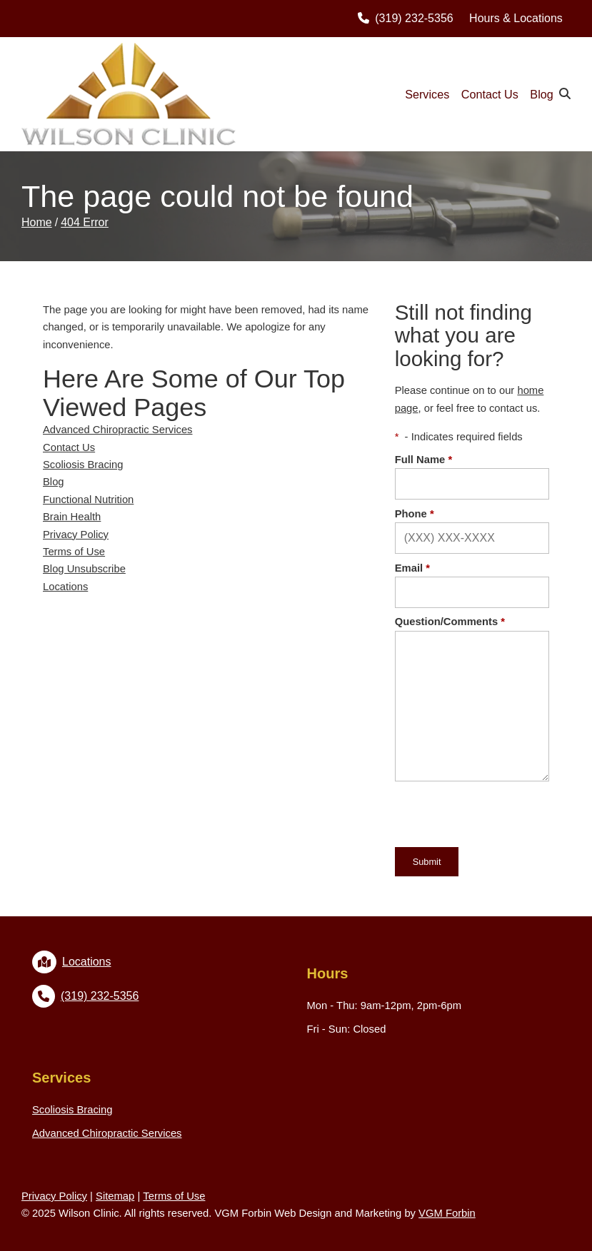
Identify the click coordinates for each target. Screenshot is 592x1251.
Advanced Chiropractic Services (118, 429)
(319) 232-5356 (405, 18)
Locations (65, 586)
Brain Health (72, 516)
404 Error (85, 222)
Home (36, 222)
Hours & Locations (516, 18)
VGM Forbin (447, 1213)
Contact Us (489, 94)
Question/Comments (450, 621)
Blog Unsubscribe (84, 568)
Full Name (424, 459)
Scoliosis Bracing (83, 464)
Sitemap (115, 1196)
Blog (541, 94)
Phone (414, 514)
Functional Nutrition (88, 499)
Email (412, 568)
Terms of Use (74, 551)
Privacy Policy (76, 534)
